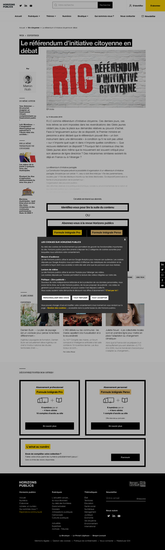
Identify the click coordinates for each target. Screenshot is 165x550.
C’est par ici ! (112, 290)
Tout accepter (99, 298)
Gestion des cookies (56, 308)
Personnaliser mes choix (56, 298)
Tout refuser (80, 298)
